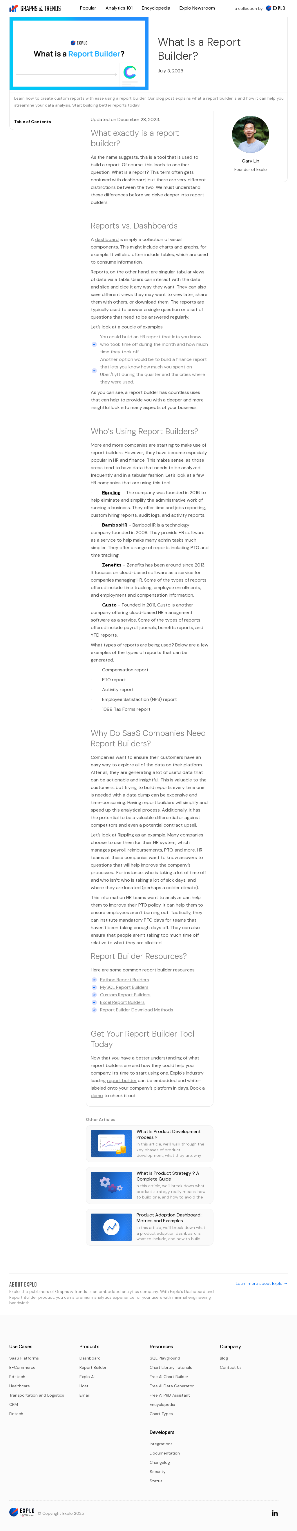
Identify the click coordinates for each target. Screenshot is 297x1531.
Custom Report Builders (125, 995)
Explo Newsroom (197, 8)
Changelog (160, 1462)
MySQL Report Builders (124, 987)
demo (97, 1095)
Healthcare (19, 1386)
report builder (122, 1080)
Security (158, 1471)
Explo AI (87, 1376)
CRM (13, 1404)
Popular (88, 8)
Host (83, 1386)
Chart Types (161, 1413)
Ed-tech (17, 1376)
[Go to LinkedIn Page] (274, 1512)
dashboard (107, 239)
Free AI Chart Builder (169, 1376)
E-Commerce (22, 1367)
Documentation (165, 1453)
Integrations (161, 1443)
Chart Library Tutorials (171, 1367)
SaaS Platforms (24, 1358)
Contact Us (231, 1367)
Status (156, 1481)
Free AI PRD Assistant (170, 1395)
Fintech (16, 1413)
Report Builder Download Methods (136, 1010)
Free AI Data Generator (172, 1386)
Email (84, 1395)
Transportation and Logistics (36, 1395)
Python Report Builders (124, 980)
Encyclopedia (156, 8)
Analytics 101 (119, 8)
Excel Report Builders (122, 1002)
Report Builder (92, 1367)
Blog (224, 1358)
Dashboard (90, 1358)
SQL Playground (165, 1358)
